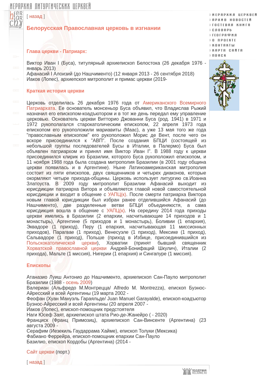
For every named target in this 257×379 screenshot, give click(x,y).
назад (35, 16)
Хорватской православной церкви (67, 248)
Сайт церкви (40, 351)
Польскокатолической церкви (62, 242)
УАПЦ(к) (117, 194)
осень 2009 (78, 282)
